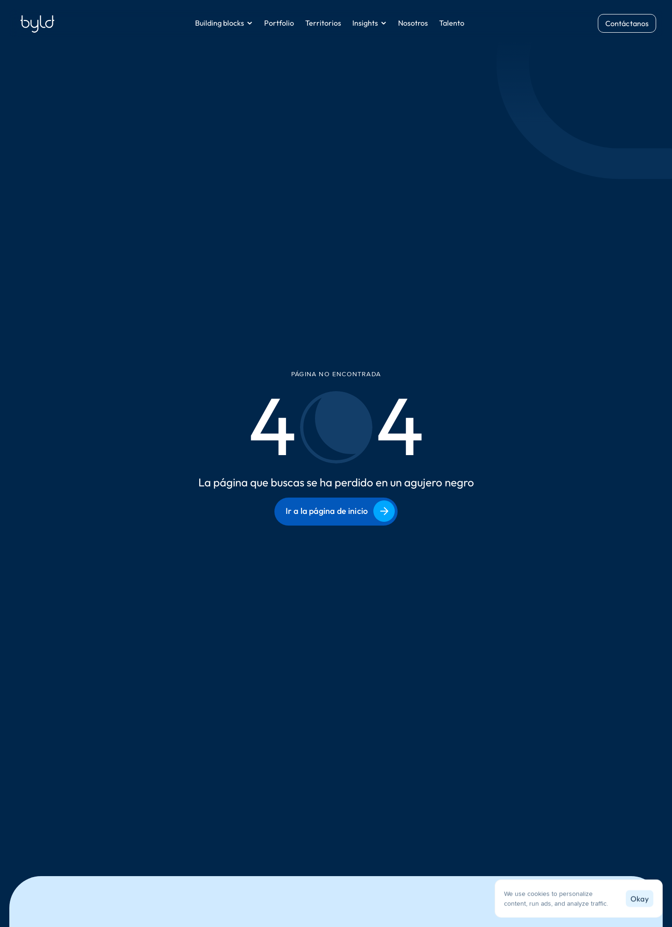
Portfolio (279, 23)
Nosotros (413, 23)
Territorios (323, 23)
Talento (451, 23)
